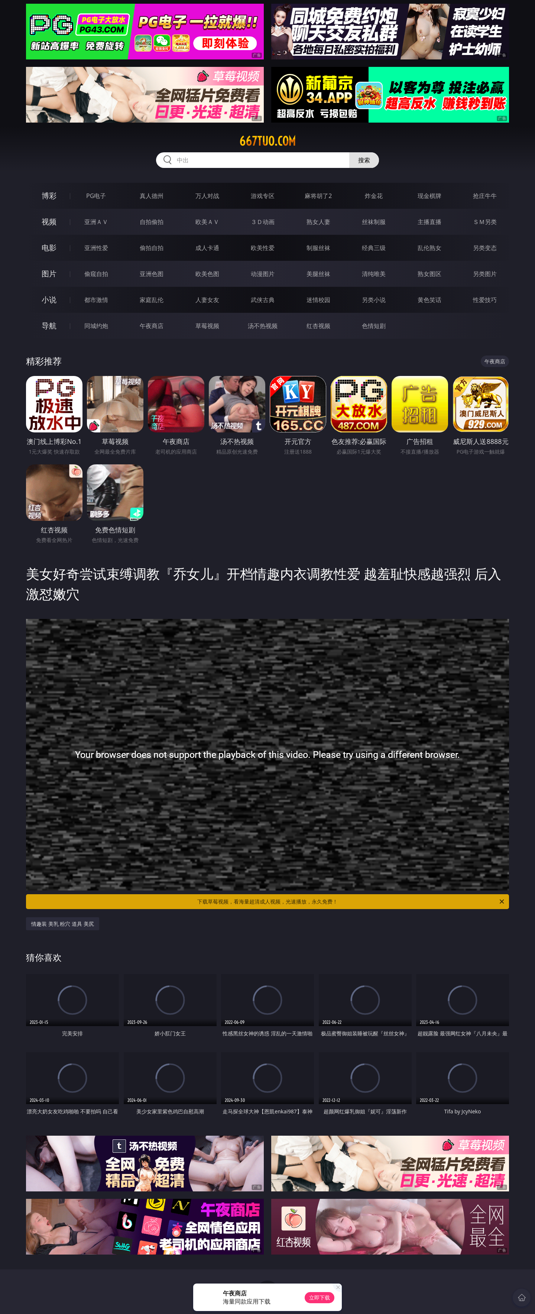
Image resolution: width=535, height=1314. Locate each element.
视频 (49, 222)
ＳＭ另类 (485, 222)
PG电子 (96, 196)
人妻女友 (207, 300)
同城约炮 (96, 326)
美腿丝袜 (318, 274)
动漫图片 (263, 274)
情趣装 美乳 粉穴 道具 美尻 (62, 923)
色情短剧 (374, 326)
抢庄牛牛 (485, 196)
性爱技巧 (485, 300)
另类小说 (374, 300)
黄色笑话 (429, 300)
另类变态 (485, 248)
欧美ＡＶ (207, 222)
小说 (49, 300)
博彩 (49, 196)
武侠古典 (263, 300)
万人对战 (207, 196)
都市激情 (96, 300)
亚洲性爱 (96, 248)
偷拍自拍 (151, 248)
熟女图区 (429, 274)
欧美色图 (207, 274)
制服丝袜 (318, 248)
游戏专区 (263, 196)
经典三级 (374, 248)
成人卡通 (207, 248)
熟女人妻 (318, 222)
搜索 (364, 160)
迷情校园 (318, 300)
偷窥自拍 (96, 274)
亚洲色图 (151, 274)
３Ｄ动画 (263, 222)
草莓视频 (207, 326)
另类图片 (485, 274)
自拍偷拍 (151, 222)
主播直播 (429, 222)
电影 (49, 248)
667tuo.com (267, 141)
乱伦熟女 (429, 248)
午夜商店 (151, 326)
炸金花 (374, 196)
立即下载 (319, 1297)
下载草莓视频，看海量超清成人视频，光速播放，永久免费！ (351, 901)
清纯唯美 (374, 274)
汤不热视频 (263, 326)
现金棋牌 (429, 196)
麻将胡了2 (318, 196)
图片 (49, 274)
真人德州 (151, 196)
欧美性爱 (263, 248)
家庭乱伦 (151, 300)
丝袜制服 (374, 222)
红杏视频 (318, 326)
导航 (49, 326)
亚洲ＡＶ (96, 222)
